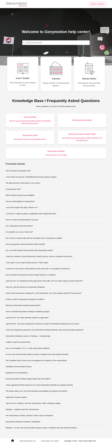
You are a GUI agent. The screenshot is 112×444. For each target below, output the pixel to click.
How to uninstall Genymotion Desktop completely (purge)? (28, 311)
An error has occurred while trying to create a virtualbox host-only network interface (37, 354)
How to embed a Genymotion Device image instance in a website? (31, 275)
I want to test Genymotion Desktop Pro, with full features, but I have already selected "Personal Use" (44, 293)
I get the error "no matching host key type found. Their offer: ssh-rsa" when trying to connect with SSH (44, 281)
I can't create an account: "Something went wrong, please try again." (31, 177)
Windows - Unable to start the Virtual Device (22, 409)
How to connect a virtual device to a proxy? (22, 220)
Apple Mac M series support (16, 397)
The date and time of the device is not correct (23, 183)
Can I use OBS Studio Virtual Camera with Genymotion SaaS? (29, 250)
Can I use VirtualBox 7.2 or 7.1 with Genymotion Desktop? (28, 348)
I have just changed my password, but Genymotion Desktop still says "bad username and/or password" (45, 330)
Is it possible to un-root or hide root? (19, 232)
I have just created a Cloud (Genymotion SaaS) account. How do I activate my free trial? (39, 256)
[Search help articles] (56, 42)
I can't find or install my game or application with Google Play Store (31, 214)
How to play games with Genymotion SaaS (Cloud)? (25, 244)
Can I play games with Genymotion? (19, 226)
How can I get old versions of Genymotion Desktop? (25, 287)
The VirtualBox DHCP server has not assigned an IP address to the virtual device (36, 360)
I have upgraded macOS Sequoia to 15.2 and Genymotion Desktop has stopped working (39, 385)
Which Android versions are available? (20, 195)
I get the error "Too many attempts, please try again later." (27, 318)
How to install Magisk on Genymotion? (20, 201)
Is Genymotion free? (13, 189)
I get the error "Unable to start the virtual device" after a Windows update (33, 403)
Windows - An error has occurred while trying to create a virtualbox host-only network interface (41, 428)
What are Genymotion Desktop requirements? (23, 305)
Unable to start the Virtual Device (18, 342)
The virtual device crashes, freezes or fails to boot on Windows (29, 415)
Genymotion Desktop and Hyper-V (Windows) (23, 422)
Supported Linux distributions (17, 373)
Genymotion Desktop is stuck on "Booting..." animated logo (28, 336)
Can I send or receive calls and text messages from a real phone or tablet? (34, 238)
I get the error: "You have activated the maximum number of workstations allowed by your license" (43, 324)
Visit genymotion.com (28, 441)
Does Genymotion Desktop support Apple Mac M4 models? (28, 379)
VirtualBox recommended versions (19, 366)
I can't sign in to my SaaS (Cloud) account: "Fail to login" (27, 263)
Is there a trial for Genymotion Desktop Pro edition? (25, 299)
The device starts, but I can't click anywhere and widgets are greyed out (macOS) (36, 391)
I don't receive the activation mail (18, 171)
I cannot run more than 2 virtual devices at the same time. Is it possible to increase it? (38, 269)
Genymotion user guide (50, 441)
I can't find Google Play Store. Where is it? (22, 207)
